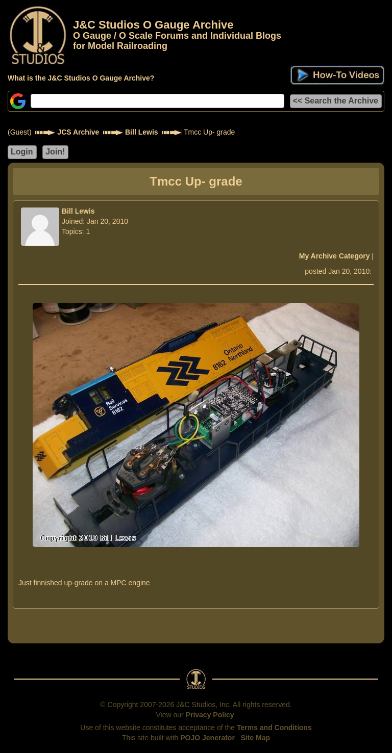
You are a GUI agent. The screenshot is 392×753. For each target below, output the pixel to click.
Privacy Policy (210, 715)
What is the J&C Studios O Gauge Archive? (81, 78)
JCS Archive (78, 132)
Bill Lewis (141, 132)
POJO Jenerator (207, 738)
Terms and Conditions (274, 727)
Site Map (256, 738)
